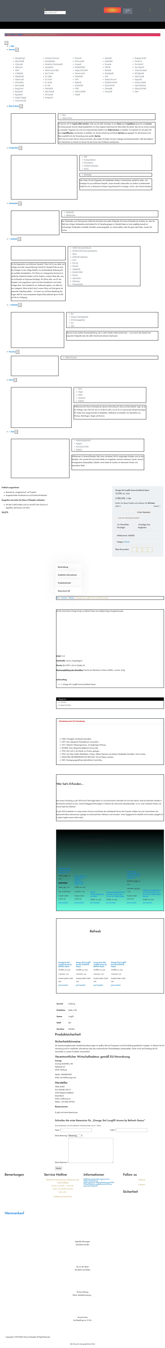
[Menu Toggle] (6, 43)
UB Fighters (139, 73)
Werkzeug (76, 281)
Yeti (136, 91)
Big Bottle (18, 94)
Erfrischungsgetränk (78, 320)
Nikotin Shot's (67, 118)
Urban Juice (139, 76)
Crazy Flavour (20, 100)
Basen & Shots (66, 705)
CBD (85, 157)
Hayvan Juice (79, 73)
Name (58, 1130)
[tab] (68, 567)
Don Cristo (49, 73)
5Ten (17, 70)
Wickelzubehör (77, 284)
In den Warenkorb (143, 512)
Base (64, 115)
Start (6, 34)
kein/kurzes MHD (82, 446)
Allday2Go (19, 76)
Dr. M (47, 85)
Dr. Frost (48, 79)
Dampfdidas (49, 61)
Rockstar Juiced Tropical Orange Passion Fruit (64, 870)
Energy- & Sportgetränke (79, 317)
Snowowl (108, 91)
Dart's (80, 389)
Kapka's (77, 82)
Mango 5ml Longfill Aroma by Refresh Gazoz (83, 964)
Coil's (74, 260)
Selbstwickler (70, 215)
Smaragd (108, 88)
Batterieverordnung (104, 1184)
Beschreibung (63, 567)
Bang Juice (19, 88)
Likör (72, 326)
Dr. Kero (48, 82)
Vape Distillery (140, 85)
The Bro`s (138, 61)
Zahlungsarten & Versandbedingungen (97, 1182)
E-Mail (113, 1130)
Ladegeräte (76, 269)
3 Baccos (18, 64)
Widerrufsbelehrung (91, 1181)
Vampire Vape (140, 82)
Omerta (107, 64)
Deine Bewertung (62, 1135)
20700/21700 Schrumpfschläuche (84, 251)
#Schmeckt (19, 61)
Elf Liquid (48, 94)
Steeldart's (81, 398)
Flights (80, 392)
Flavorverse (79, 61)
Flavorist (78, 58)
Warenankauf (14, 1213)
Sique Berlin (109, 85)
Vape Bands (76, 278)
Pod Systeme (88, 163)
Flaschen (75, 266)
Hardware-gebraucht (83, 440)
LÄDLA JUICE (79, 91)
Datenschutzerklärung (94, 1179)
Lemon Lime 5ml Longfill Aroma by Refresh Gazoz (100, 964)
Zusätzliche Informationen (67, 575)
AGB (85, 1179)
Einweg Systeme (89, 160)
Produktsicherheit (64, 583)
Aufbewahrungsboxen (80, 257)
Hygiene (79, 443)
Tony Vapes (139, 67)
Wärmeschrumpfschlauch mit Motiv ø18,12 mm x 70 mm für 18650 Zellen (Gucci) (152, 893)
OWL (106, 67)
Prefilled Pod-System (91, 166)
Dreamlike (48, 88)
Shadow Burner (110, 79)
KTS (76, 88)
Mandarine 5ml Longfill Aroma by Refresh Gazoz (65, 964)
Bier (72, 314)
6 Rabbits (18, 73)
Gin (72, 323)
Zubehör (81, 401)
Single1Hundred (110, 82)
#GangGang (19, 58)
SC (106, 76)
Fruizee (77, 64)
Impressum (106, 1179)
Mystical (107, 58)
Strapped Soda (140, 58)
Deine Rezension (61, 1162)
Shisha (86, 169)
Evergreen (48, 97)
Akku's (74, 254)
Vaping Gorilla (140, 88)
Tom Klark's (138, 64)
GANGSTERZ (79, 67)
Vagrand (138, 79)
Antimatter (18, 82)
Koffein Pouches (71, 357)
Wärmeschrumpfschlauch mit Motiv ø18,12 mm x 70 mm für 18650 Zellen (115, 894)
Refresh (19, 34)
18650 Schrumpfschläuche (81, 248)
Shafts (80, 395)
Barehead (18, 91)
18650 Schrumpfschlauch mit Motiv (97, 894)
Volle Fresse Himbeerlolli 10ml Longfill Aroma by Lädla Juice (133, 875)
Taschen (75, 275)
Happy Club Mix (80, 70)
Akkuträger (88, 174)
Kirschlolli (78, 85)
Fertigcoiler (70, 212)
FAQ (112, 1182)
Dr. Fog (47, 76)
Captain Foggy (20, 97)
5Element (18, 67)
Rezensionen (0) (64, 591)
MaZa (77, 94)
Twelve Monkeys (140, 70)
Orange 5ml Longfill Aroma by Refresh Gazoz (118, 964)
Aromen (12, 34)
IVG (76, 79)
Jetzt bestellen (63, 903)
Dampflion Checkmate (53, 64)
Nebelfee (108, 61)
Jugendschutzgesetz (90, 1186)
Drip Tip (75, 263)
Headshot (78, 76)
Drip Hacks (49, 91)
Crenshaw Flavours (51, 58)
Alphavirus (19, 79)
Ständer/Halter (77, 272)
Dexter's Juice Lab (51, 70)
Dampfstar (48, 67)
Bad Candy (19, 85)
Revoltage (108, 73)
